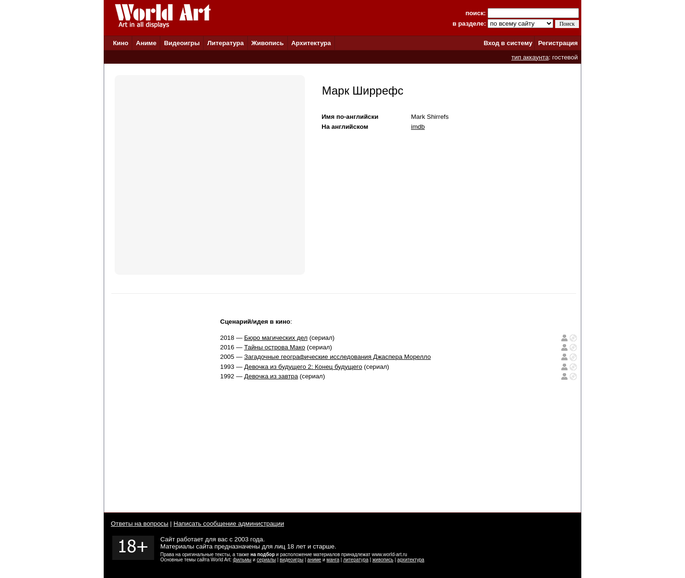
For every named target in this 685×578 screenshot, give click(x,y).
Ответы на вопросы (139, 523)
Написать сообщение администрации (229, 523)
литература (355, 559)
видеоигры (291, 559)
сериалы (266, 559)
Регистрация (557, 43)
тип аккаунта (530, 57)
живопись (382, 559)
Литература (225, 43)
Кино (120, 43)
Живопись (267, 43)
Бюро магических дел (275, 337)
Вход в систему (508, 43)
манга (332, 559)
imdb (418, 126)
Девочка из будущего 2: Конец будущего (303, 366)
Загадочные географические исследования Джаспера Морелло (337, 356)
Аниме (146, 43)
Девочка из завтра (271, 376)
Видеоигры (182, 43)
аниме (314, 559)
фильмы (242, 559)
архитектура (410, 559)
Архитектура (311, 43)
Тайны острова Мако (274, 347)
